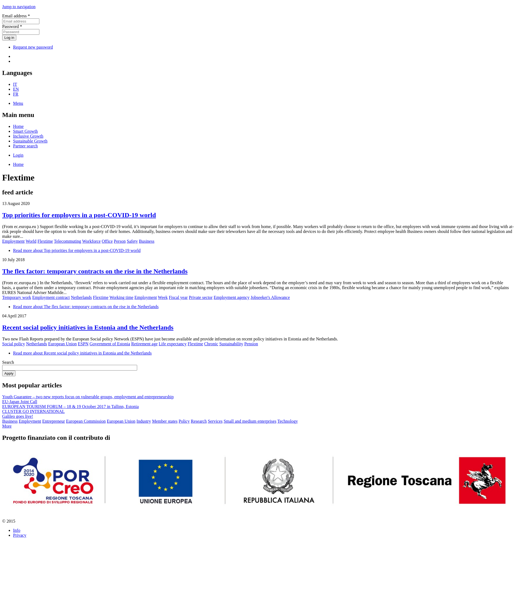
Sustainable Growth (30, 141)
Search (8, 362)
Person (120, 241)
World (31, 241)
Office (107, 241)
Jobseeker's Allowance (270, 297)
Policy (184, 421)
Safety (132, 241)
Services (215, 421)
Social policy (13, 344)
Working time (121, 297)
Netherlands (81, 297)
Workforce (91, 241)
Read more (77, 250)
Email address (16, 16)
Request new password (33, 47)
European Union (62, 344)
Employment (13, 241)
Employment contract (51, 297)
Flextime (45, 241)
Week (163, 297)
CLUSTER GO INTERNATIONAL (33, 411)
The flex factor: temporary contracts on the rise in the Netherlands (95, 271)
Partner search (25, 146)
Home (18, 126)
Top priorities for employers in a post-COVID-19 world (79, 215)
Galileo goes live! (17, 416)
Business (147, 241)
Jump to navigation (19, 6)
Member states (165, 421)
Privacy (19, 535)
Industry (144, 421)
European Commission (86, 421)
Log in (9, 38)
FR (15, 94)
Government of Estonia (110, 344)
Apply (8, 373)
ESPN (83, 344)
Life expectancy (173, 344)
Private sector (201, 297)
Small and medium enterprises (250, 421)
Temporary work (16, 297)
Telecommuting (67, 241)
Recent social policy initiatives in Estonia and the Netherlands (88, 327)
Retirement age (144, 344)
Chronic (211, 344)
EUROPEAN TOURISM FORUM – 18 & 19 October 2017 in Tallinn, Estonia (70, 406)
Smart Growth (25, 131)
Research (199, 421)
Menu (18, 103)
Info (16, 530)
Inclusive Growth (28, 136)
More (7, 426)
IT (15, 84)
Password (12, 26)
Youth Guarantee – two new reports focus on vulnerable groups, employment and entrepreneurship (88, 396)
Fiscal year (178, 297)
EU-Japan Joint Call (19, 401)
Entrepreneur (53, 421)
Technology (287, 421)
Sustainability (231, 344)
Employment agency (232, 297)
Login (18, 155)
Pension (251, 344)
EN (16, 89)
